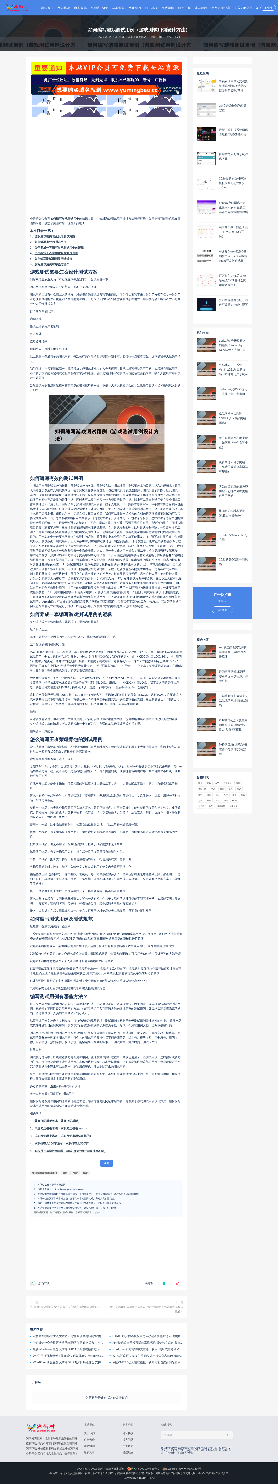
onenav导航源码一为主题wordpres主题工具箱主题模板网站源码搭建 (233, 207)
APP (217, 783)
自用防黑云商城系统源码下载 (233, 156)
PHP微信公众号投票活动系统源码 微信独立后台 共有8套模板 (72, 1342)
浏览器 (201, 806)
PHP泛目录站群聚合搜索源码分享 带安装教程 (233, 749)
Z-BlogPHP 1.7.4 (146, 1477)
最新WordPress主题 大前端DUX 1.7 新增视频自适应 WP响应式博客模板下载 (82, 1349)
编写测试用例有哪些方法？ (52, 264)
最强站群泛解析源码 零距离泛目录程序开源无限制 (233, 676)
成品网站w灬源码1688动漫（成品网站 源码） (232, 418)
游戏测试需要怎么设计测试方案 (55, 236)
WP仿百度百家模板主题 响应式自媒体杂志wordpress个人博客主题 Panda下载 (82, 1355)
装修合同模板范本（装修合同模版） (58, 1121)
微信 (238, 783)
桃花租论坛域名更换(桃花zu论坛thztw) (232, 513)
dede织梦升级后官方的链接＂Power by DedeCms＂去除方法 (232, 345)
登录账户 (100, 1397)
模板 (85, 1172)
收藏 (106, 1163)
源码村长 (44, 1283)
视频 (209, 783)
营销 (239, 789)
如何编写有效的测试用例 (50, 242)
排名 (234, 794)
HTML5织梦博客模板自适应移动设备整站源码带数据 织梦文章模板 (155, 1336)
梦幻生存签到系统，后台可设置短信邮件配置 (233, 302)
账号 (226, 794)
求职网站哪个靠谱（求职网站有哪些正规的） (63, 1136)
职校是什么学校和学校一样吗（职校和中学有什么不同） (71, 1151)
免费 (211, 806)
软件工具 (184, 7)
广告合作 (89, 1439)
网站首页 (47, 7)
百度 (53, 1086)
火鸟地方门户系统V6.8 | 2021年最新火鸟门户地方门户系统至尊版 (233, 369)
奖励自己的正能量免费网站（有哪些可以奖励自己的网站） (233, 491)
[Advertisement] (106, 166)
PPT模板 (151, 7)
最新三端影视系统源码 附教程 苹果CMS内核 (233, 132)
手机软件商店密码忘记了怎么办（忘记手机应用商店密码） (65, 1306)
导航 (200, 800)
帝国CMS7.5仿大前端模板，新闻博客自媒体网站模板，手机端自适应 (156, 1362)
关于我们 (89, 1433)
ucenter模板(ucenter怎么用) (233, 537)
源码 (230, 789)
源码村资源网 (41, 1212)
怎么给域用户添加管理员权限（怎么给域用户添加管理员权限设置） (146, 1309)
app (226, 800)
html (235, 800)
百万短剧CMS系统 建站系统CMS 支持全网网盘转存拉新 (232, 280)
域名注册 (233, 806)
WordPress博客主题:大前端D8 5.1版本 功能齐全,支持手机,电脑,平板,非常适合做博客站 (88, 1362)
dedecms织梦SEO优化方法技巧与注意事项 (233, 391)
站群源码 (118, 7)
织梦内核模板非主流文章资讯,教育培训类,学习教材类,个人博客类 (74, 1336)
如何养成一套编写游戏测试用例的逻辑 (59, 247)
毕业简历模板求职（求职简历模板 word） (61, 1128)
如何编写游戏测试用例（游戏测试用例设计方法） (75, 1212)
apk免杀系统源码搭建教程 (233, 108)
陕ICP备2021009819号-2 (143, 1468)
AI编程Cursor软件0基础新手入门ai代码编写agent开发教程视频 (233, 256)
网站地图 (89, 1446)
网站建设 (221, 806)
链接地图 (128, 1452)
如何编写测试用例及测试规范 (53, 258)
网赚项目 (135, 7)
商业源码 (80, 7)
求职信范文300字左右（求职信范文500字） (63, 1143)
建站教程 (201, 7)
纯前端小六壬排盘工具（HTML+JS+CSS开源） (233, 231)
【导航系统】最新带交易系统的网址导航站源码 (233, 700)
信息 (130, 933)
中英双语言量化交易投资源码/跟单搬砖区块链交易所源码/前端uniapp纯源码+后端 (233, 85)
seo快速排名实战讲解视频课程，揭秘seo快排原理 (233, 651)
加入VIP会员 (243, 7)
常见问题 (128, 1439)
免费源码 (168, 7)
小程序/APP (99, 7)
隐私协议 (128, 1433)
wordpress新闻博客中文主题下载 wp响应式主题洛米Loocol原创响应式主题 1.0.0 (163, 1349)
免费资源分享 (221, 7)
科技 (243, 794)
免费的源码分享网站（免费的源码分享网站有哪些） (233, 466)
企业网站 (227, 783)
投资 (222, 789)
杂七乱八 (141, 36)
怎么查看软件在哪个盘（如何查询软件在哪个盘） (233, 442)
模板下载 (202, 789)
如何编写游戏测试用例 (64, 218)
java (213, 789)
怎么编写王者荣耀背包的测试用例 (56, 253)
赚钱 (200, 794)
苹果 (200, 783)
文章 (217, 800)
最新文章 (89, 1452)
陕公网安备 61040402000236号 (182, 1468)
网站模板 (64, 7)
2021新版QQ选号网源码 (233, 562)
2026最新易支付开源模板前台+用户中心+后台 (232, 183)
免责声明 (128, 1446)
